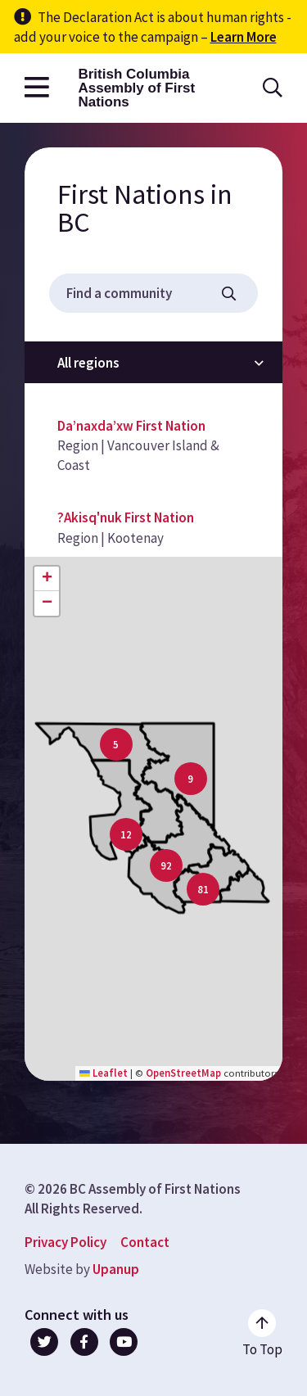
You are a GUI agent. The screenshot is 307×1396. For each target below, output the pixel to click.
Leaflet (103, 1072)
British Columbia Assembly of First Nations (136, 88)
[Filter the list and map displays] (229, 294)
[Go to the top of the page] (262, 1333)
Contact (144, 1242)
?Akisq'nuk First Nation (125, 517)
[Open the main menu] (37, 88)
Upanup (116, 1269)
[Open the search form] (272, 88)
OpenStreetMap (183, 1072)
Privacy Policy (65, 1242)
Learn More (243, 37)
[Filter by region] (153, 362)
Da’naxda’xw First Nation (131, 426)
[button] (126, 834)
